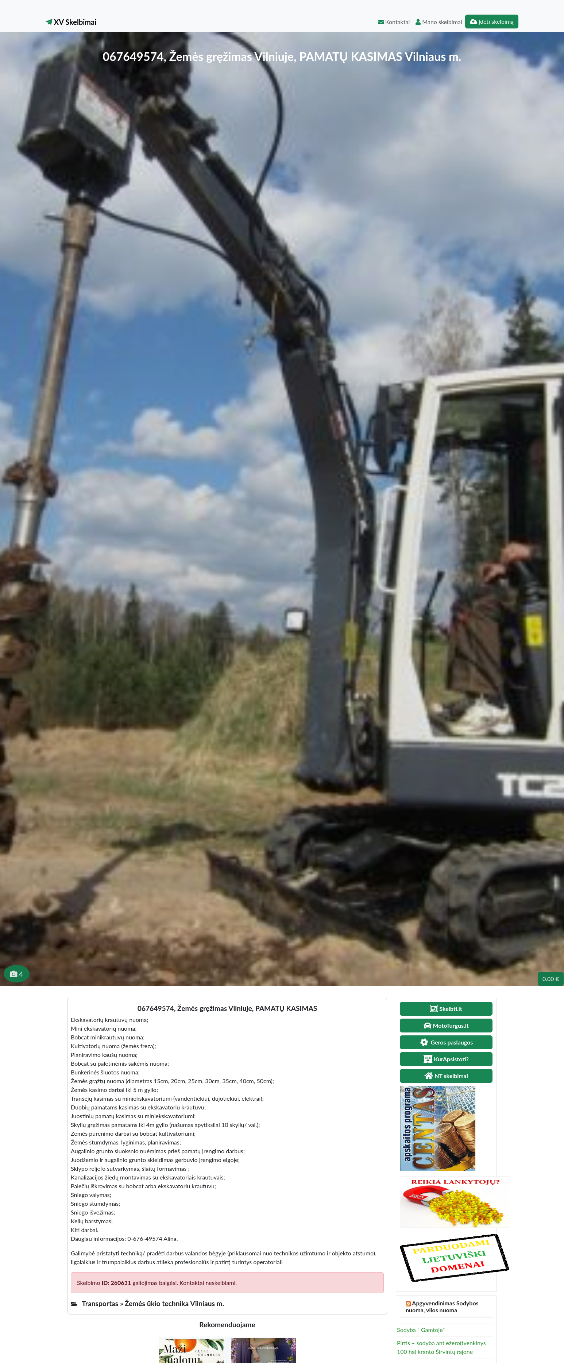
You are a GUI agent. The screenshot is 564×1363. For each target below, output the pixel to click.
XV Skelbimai (71, 22)
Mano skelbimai (439, 21)
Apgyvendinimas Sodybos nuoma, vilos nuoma (442, 1306)
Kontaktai (394, 21)
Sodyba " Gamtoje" (421, 1329)
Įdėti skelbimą (492, 21)
